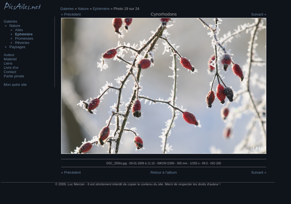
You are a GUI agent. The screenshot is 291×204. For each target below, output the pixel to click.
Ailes (19, 30)
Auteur (9, 55)
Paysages (17, 47)
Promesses (24, 38)
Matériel (10, 59)
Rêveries (22, 43)
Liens (8, 63)
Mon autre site (15, 84)
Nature (14, 26)
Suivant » (258, 14)
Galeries (10, 21)
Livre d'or (11, 67)
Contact (10, 72)
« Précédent (71, 14)
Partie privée (14, 76)
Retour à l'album (164, 172)
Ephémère (101, 9)
